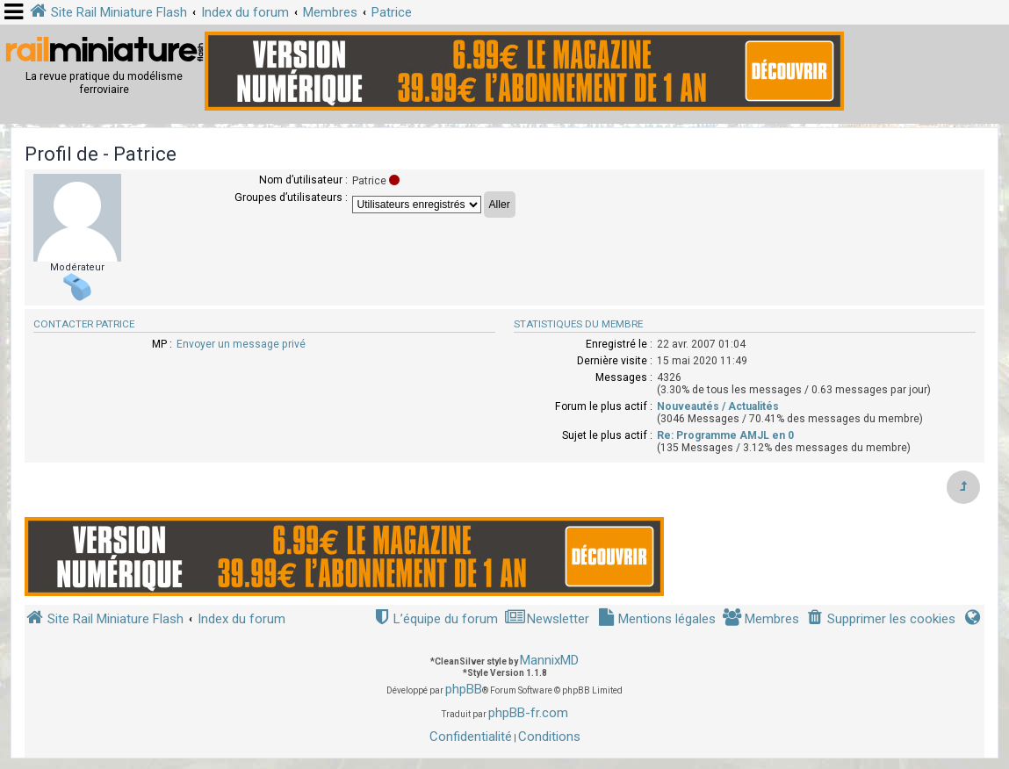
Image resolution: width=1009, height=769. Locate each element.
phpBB (463, 689)
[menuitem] (880, 619)
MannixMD (549, 660)
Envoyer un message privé (241, 344)
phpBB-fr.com (528, 713)
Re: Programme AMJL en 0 (725, 435)
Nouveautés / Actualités (718, 406)
